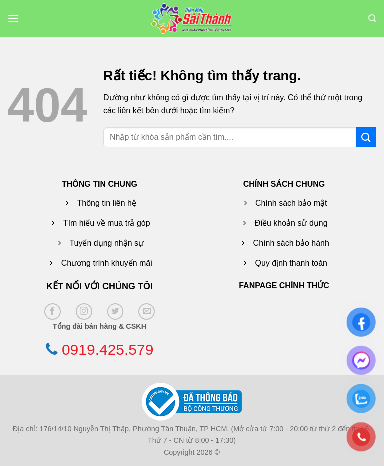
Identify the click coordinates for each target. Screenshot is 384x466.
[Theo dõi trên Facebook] (52, 311)
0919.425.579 (108, 349)
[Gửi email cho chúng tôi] (146, 311)
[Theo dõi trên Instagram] (84, 311)
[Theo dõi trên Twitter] (116, 311)
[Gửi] (366, 137)
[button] (14, 18)
